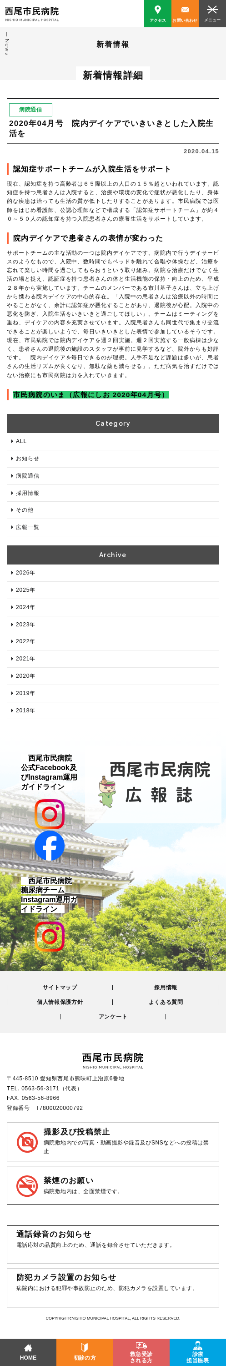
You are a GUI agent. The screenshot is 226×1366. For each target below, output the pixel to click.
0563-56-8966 (41, 1098)
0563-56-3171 (40, 1088)
